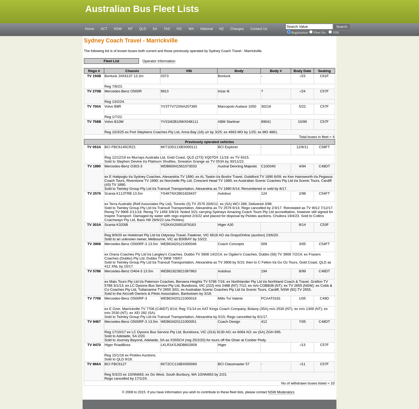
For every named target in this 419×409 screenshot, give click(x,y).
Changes (237, 28)
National (206, 28)
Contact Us (258, 28)
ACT (103, 28)
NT (130, 28)
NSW (118, 28)
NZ (221, 28)
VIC (179, 28)
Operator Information (158, 61)
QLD (142, 28)
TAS (167, 28)
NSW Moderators (281, 392)
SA (155, 28)
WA (191, 28)
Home (89, 28)
